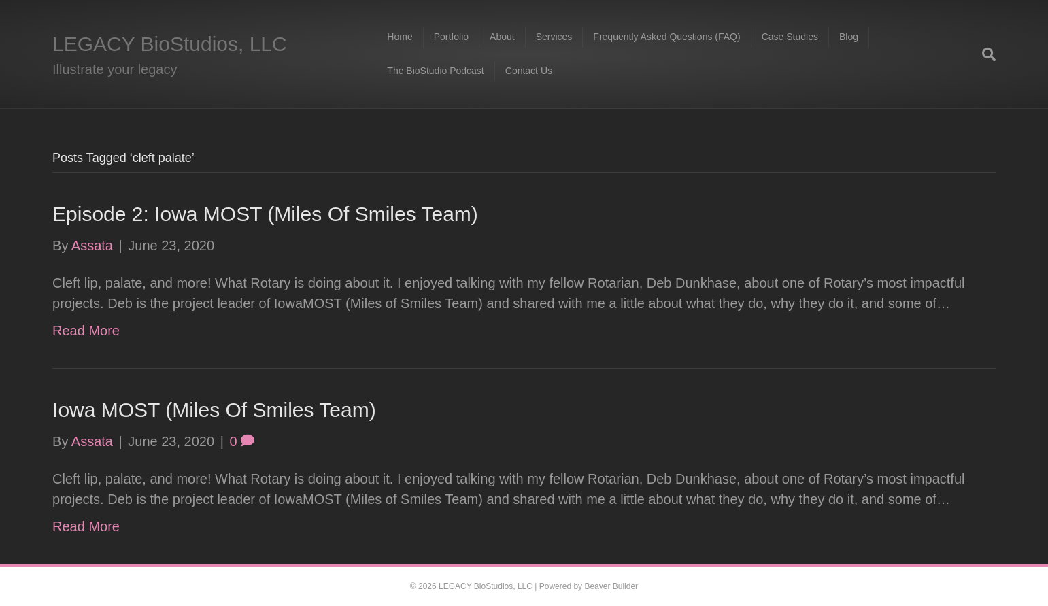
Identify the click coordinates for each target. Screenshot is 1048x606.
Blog (848, 36)
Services (554, 36)
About (502, 36)
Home (399, 36)
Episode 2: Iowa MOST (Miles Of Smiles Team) (265, 214)
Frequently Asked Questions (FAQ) (666, 36)
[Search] (984, 54)
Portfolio (451, 36)
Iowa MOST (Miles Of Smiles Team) (214, 410)
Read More (86, 330)
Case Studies (790, 36)
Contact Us (528, 70)
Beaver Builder (611, 586)
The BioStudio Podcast (435, 70)
